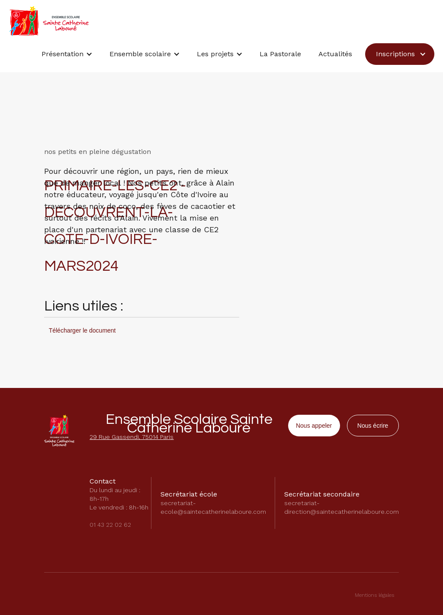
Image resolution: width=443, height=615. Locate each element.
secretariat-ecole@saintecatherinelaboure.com (213, 507)
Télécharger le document (82, 330)
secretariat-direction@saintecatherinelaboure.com (341, 507)
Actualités (335, 54)
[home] (49, 21)
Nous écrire (372, 425)
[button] (67, 56)
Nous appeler (314, 425)
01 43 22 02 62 (110, 524)
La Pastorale (280, 54)
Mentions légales (374, 595)
